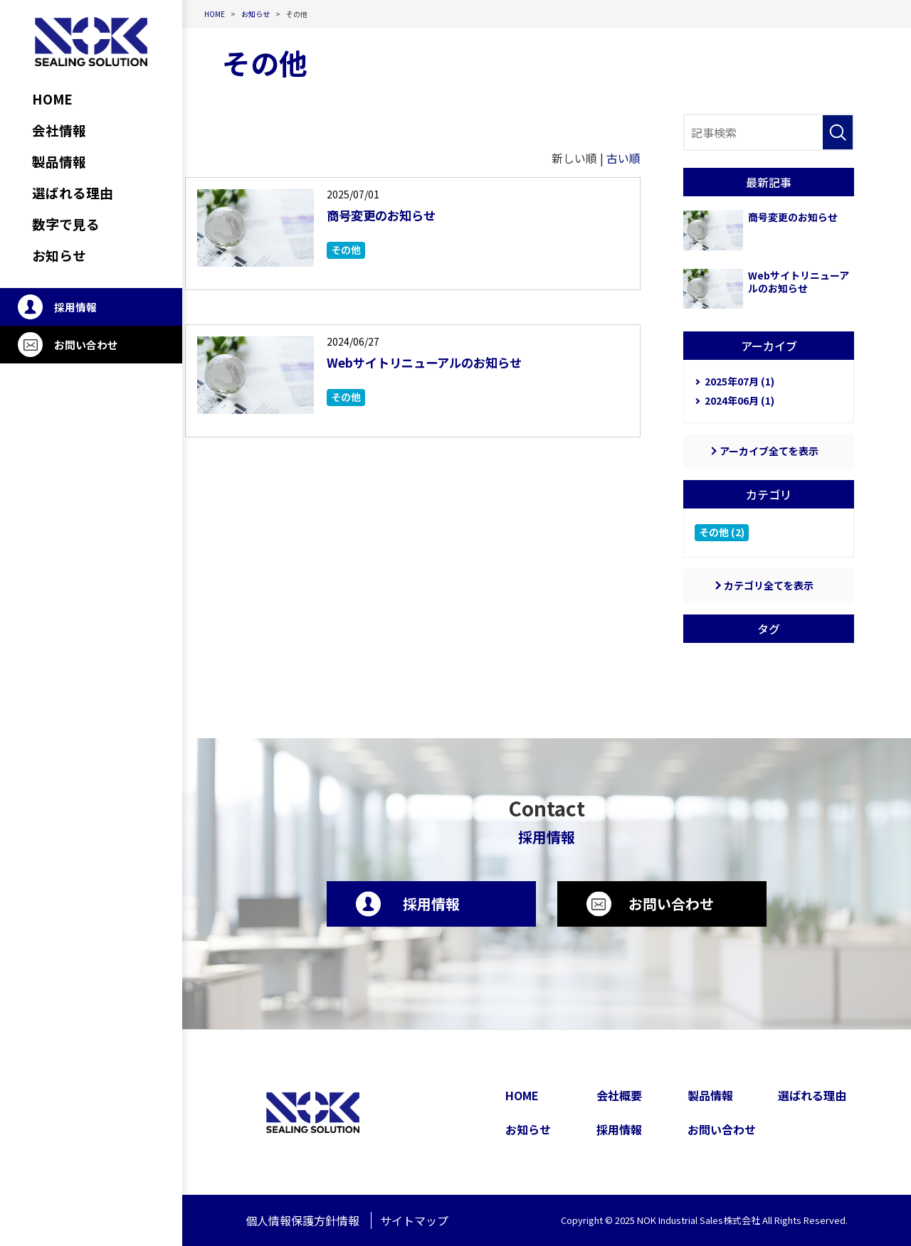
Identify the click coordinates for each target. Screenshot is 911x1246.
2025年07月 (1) (739, 381)
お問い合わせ (86, 344)
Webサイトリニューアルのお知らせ (441, 361)
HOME (522, 1095)
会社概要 (619, 1095)
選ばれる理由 (812, 1095)
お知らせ (528, 1129)
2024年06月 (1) (739, 400)
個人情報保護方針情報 (302, 1220)
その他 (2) (721, 532)
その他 (346, 250)
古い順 (623, 157)
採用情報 (75, 306)
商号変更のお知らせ (391, 214)
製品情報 (710, 1095)
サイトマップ (414, 1220)
